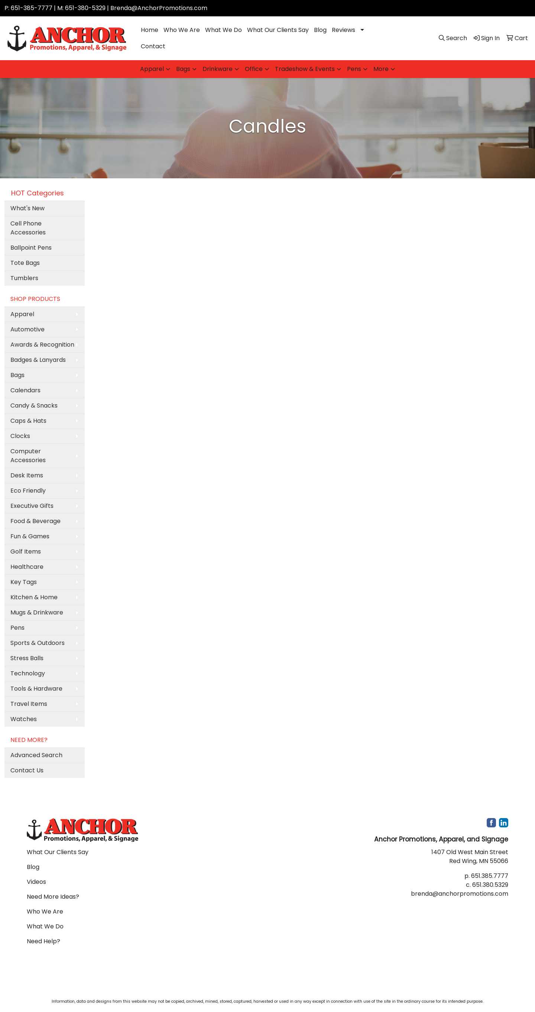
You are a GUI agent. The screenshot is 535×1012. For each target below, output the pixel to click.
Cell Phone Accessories (28, 228)
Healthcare (26, 566)
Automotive (27, 329)
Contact (153, 46)
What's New (27, 208)
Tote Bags (25, 263)
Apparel (152, 69)
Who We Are (181, 30)
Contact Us (26, 770)
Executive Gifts (32, 506)
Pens (354, 69)
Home (149, 30)
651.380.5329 (490, 884)
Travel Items (28, 704)
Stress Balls (26, 658)
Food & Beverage (35, 521)
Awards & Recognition (42, 344)
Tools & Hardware (36, 688)
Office (254, 69)
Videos (36, 882)
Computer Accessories (28, 455)
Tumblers (24, 278)
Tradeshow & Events (305, 69)
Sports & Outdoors (37, 643)
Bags (183, 69)
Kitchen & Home (34, 597)
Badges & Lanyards (38, 360)
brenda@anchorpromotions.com (459, 893)
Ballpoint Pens (31, 247)
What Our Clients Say (278, 30)
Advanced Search (36, 755)
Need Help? (43, 941)
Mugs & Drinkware (36, 612)
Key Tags (23, 582)
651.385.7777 (489, 876)
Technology (27, 673)
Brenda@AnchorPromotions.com (158, 8)
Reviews (343, 30)
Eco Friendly (28, 490)
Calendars (25, 390)
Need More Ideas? (53, 896)
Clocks (20, 436)
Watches (23, 719)
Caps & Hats (28, 420)
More (381, 69)
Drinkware (217, 69)
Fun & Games (29, 536)
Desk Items (26, 475)
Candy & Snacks (34, 405)
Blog (320, 30)
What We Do (223, 30)
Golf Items (25, 551)
